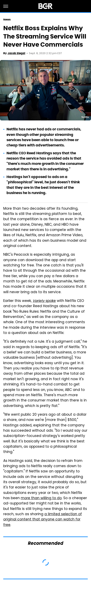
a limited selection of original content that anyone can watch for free (42, 520)
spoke (44, 301)
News (7, 19)
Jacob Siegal (16, 53)
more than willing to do (41, 498)
